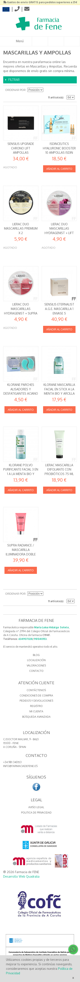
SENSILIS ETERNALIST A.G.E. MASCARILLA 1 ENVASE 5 (59, 308)
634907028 (25, 639)
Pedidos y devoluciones (36, 700)
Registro (36, 706)
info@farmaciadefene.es (20, 766)
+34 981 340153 (12, 762)
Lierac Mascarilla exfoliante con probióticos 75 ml (59, 469)
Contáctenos (36, 690)
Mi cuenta (36, 711)
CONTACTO (36, 670)
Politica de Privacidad (36, 812)
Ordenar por (15, 90)
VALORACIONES (36, 665)
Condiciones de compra (36, 695)
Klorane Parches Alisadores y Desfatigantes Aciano (20, 389)
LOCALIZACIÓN (36, 660)
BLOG (36, 655)
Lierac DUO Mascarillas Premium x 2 (21, 228)
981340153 (40, 639)
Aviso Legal (36, 807)
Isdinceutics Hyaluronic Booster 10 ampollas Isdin (59, 148)
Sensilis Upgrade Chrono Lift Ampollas (20, 148)
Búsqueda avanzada (36, 716)
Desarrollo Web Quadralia (21, 876)
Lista (71, 90)
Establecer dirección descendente (47, 90)
